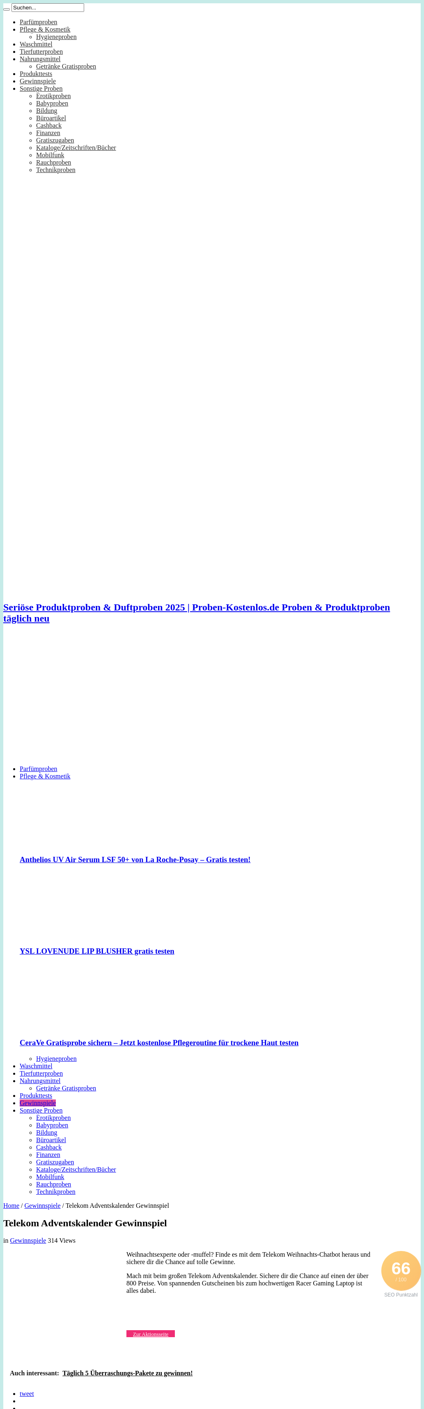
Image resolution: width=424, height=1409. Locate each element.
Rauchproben (53, 162)
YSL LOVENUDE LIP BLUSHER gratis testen (97, 951)
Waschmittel (36, 44)
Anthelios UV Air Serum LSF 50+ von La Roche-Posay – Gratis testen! (135, 859)
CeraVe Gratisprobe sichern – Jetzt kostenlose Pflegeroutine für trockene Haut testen (159, 1042)
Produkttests (36, 73)
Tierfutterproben (41, 51)
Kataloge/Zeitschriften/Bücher (76, 147)
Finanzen (48, 132)
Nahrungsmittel (40, 58)
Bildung (46, 110)
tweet (27, 1393)
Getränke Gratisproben (66, 66)
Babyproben (52, 103)
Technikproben (56, 169)
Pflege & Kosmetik (45, 29)
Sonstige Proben (41, 88)
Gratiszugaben (55, 140)
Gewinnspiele (38, 81)
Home (11, 1205)
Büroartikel (51, 118)
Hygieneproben (56, 36)
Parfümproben (38, 21)
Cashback (49, 125)
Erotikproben (53, 95)
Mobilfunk (50, 154)
